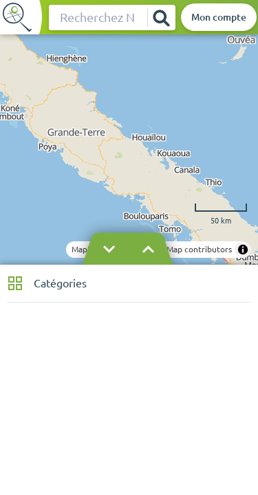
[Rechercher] (161, 17)
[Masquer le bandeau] (128, 249)
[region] (129, 149)
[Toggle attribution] (243, 249)
